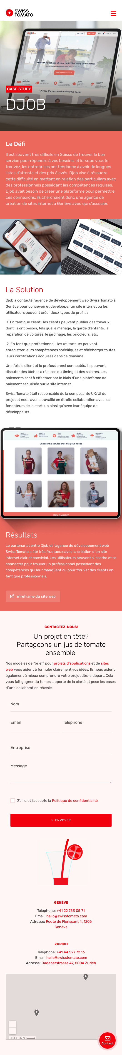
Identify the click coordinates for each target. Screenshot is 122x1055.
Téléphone (72, 722)
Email (15, 722)
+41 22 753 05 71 (71, 910)
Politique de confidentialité (75, 800)
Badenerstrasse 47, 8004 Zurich (69, 963)
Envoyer (61, 820)
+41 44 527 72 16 (71, 952)
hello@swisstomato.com (66, 916)
